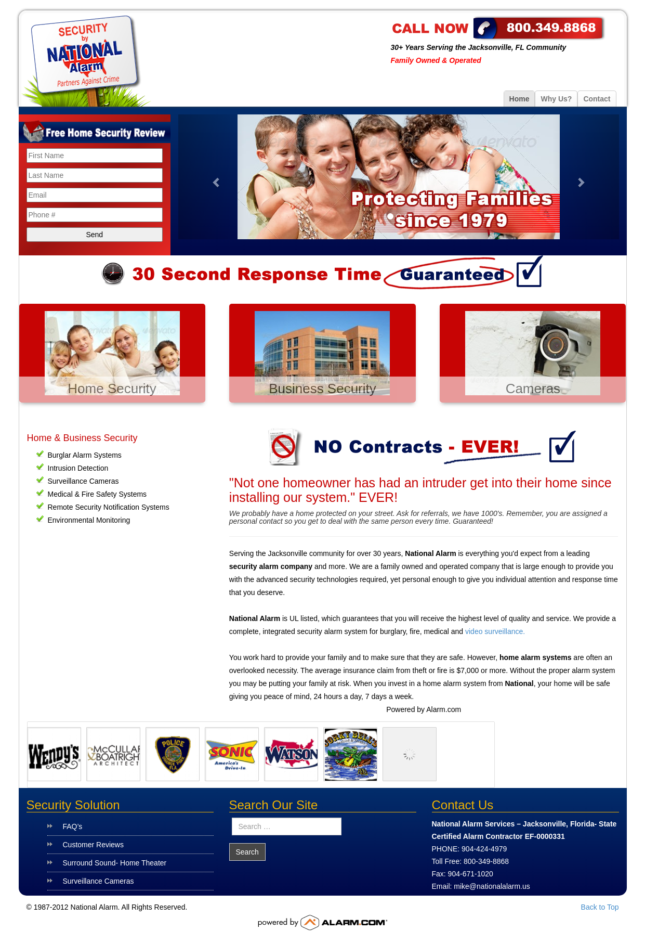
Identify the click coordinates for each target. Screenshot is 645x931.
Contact (596, 99)
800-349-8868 (486, 861)
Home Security (112, 388)
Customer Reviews (93, 845)
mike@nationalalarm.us (492, 886)
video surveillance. (495, 631)
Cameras (533, 388)
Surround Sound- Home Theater (115, 863)
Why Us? (556, 99)
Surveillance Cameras (98, 881)
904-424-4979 (484, 849)
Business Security (322, 388)
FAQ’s (73, 826)
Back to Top (600, 907)
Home (519, 99)
